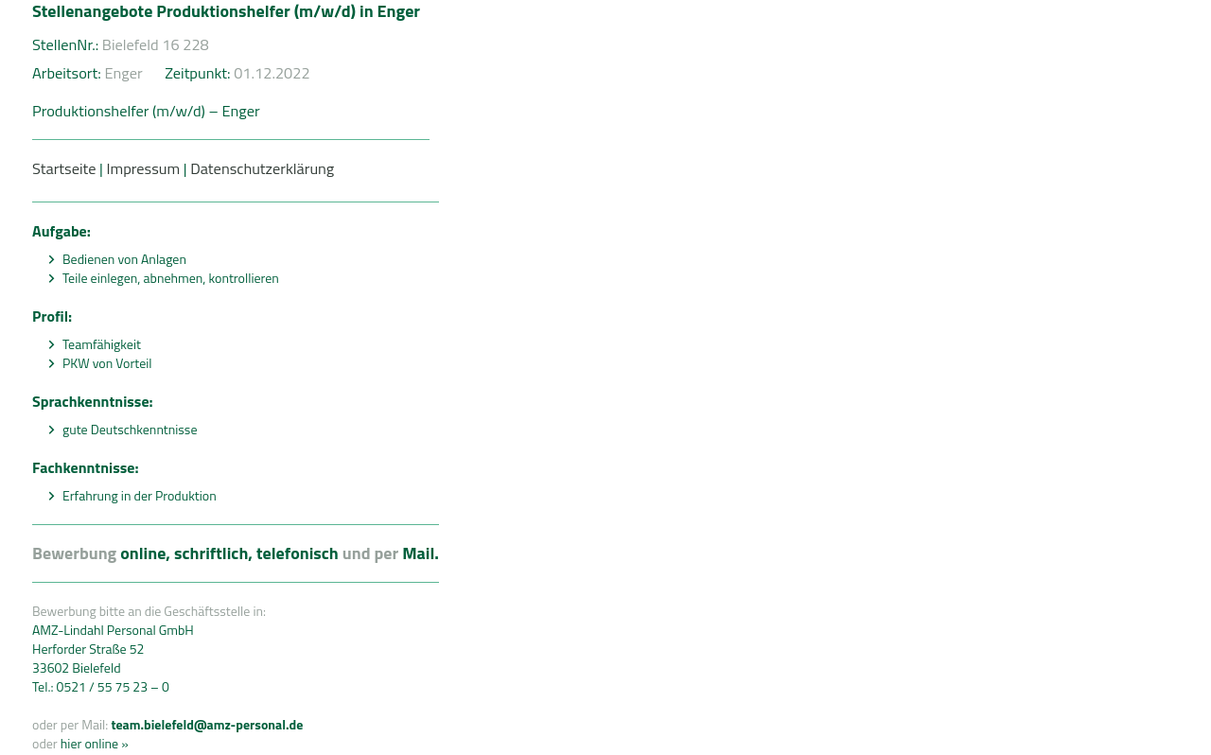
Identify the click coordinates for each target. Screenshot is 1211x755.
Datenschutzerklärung (262, 168)
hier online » (93, 743)
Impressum (143, 168)
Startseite (64, 168)
